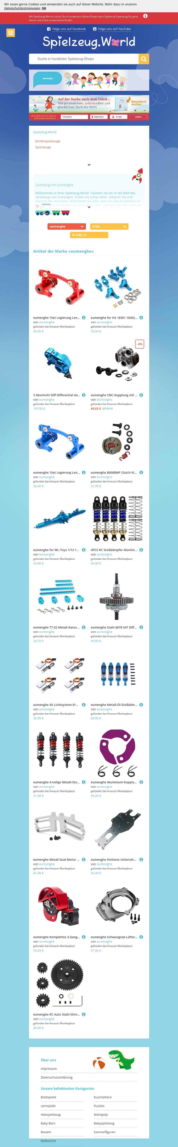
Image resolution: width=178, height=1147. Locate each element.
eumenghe (47, 322)
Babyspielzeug (104, 1123)
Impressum (49, 1069)
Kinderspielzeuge (47, 141)
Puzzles (99, 1106)
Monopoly (101, 1115)
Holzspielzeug (51, 1115)
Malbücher (48, 1141)
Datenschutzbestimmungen (22, 8)
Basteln (46, 1132)
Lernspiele (48, 1106)
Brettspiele (48, 1097)
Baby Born (48, 1123)
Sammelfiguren (105, 1132)
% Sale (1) (79, 235)
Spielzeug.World (44, 132)
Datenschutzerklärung (56, 1077)
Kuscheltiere (103, 1097)
